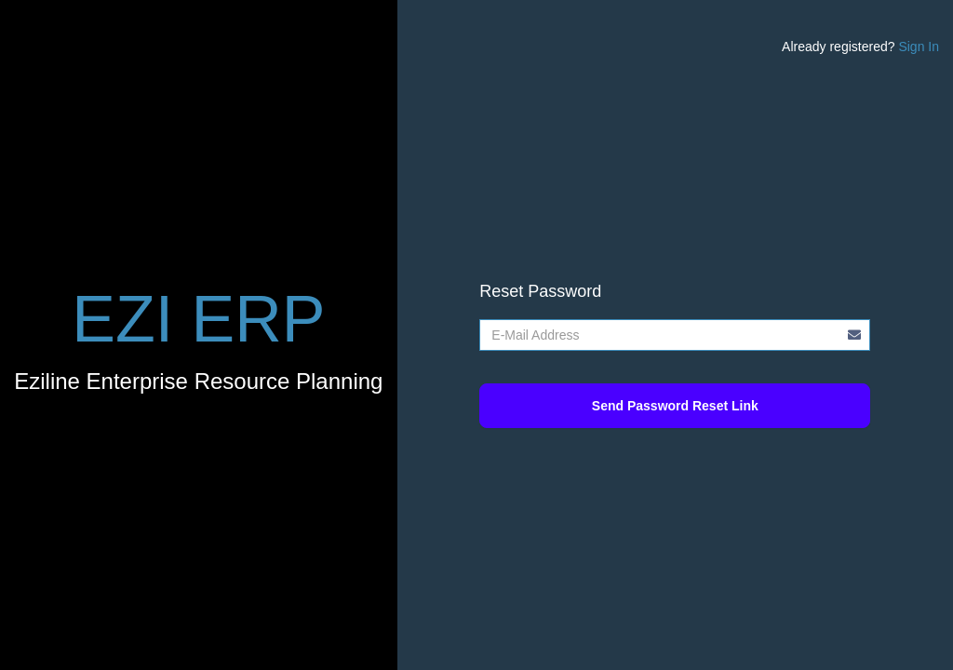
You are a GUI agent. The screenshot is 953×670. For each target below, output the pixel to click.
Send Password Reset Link (675, 405)
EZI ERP (198, 319)
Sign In (918, 46)
